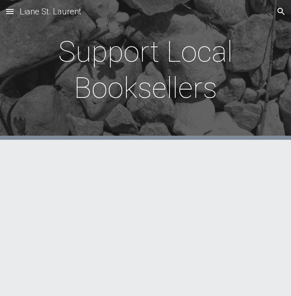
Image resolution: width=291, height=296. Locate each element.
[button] (10, 11)
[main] (145, 70)
